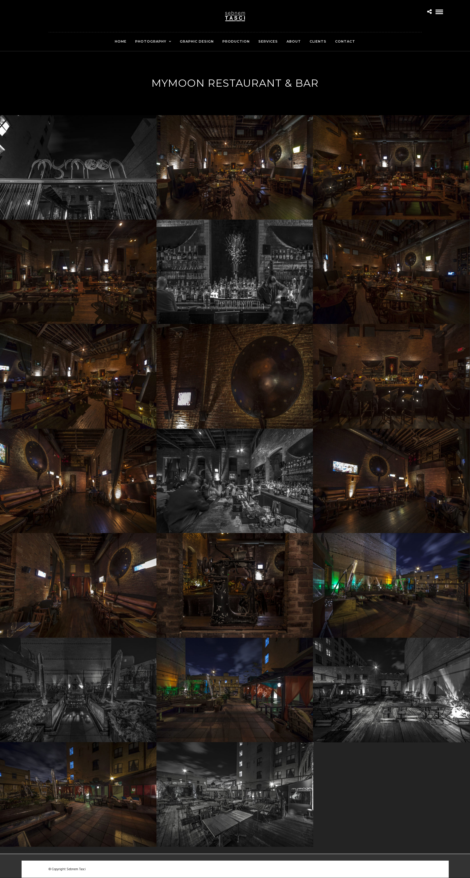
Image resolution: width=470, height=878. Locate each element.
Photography (150, 41)
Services (268, 41)
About (294, 41)
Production (236, 41)
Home (120, 41)
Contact (345, 41)
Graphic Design (197, 41)
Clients (318, 41)
